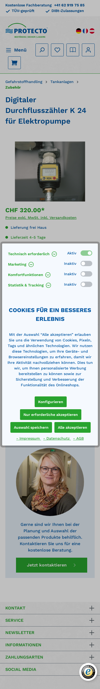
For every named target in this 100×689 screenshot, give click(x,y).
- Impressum (28, 438)
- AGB (78, 438)
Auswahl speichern (31, 427)
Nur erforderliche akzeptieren (50, 414)
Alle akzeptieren (72, 427)
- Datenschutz (57, 438)
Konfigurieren (50, 402)
